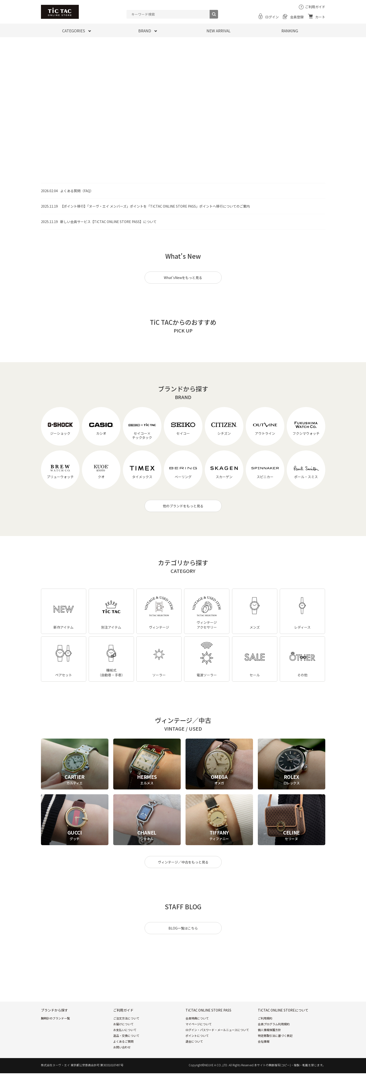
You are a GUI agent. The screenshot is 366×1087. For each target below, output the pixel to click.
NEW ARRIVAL (218, 31)
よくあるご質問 (123, 1041)
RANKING (289, 31)
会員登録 (297, 16)
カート (320, 16)
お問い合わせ (122, 1047)
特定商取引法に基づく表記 (275, 1035)
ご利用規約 (265, 1018)
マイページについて (199, 1024)
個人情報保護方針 (269, 1030)
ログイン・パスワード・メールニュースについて (217, 1030)
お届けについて (123, 1024)
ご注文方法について (126, 1018)
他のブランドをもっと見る (183, 505)
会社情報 (263, 1041)
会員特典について (197, 1018)
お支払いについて (124, 1030)
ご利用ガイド (315, 6)
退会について (194, 1041)
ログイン (272, 16)
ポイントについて (197, 1035)
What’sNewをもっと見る (183, 277)
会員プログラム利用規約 (274, 1024)
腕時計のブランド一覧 (55, 1018)
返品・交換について (126, 1035)
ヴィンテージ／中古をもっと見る (183, 862)
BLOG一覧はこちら (183, 928)
